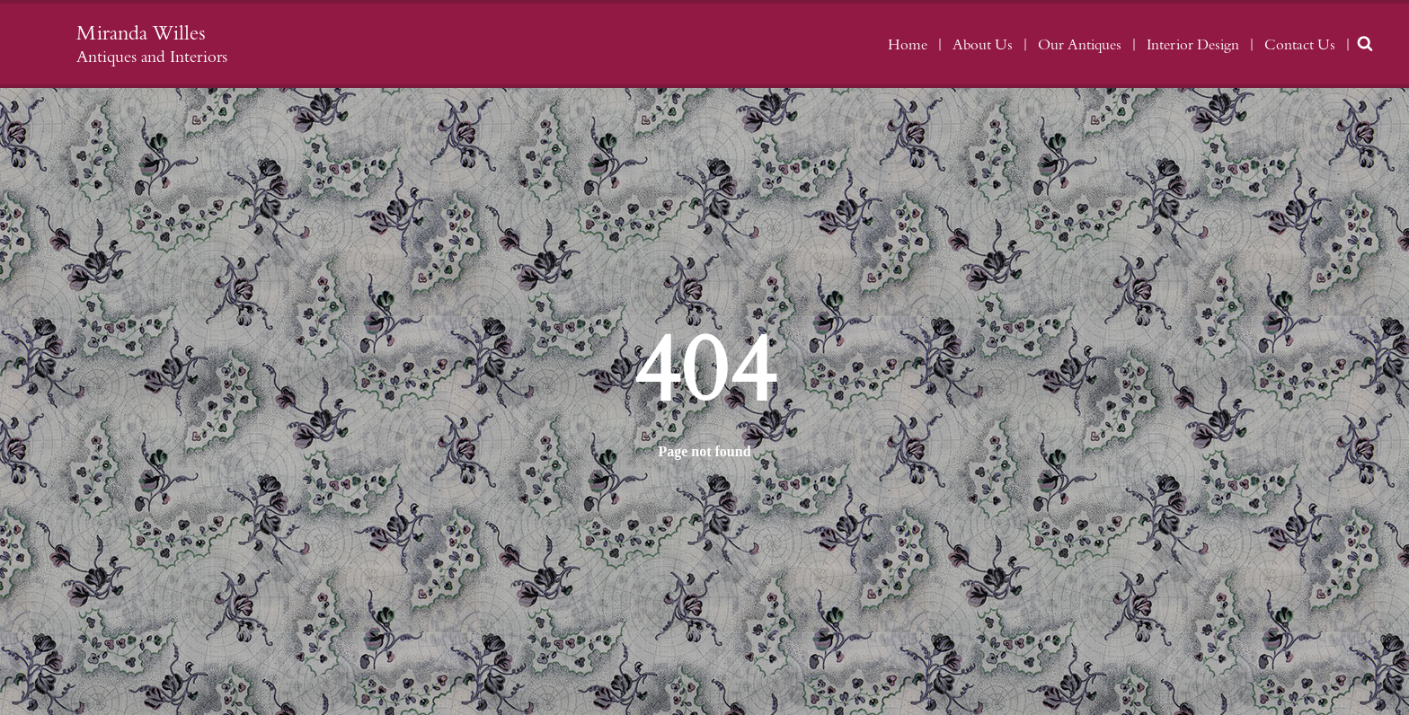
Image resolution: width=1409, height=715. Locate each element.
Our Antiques (1079, 45)
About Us (983, 45)
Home (907, 45)
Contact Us (1299, 45)
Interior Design (1193, 45)
